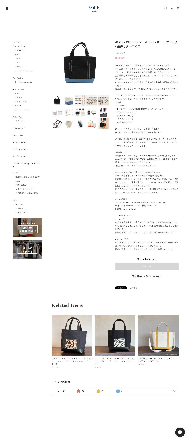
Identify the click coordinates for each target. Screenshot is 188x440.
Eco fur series (19, 158)
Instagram (20, 206)
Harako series (19, 150)
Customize (18, 136)
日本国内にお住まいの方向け (147, 276)
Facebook (19, 210)
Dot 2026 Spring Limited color (27, 166)
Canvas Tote (19, 46)
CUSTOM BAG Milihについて (28, 179)
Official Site (20, 214)
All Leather (19, 122)
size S (17, 54)
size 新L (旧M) (21, 102)
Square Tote (18, 90)
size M (17, 59)
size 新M (18, 98)
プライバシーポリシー (25, 191)
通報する (133, 288)
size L (17, 63)
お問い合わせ (21, 187)
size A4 (18, 106)
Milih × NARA (20, 143)
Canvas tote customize (24, 71)
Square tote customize (24, 110)
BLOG (18, 183)
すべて (61, 391)
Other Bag (17, 117)
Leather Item (19, 129)
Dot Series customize (23, 82)
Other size (19, 67)
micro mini (19, 50)
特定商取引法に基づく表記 (27, 195)
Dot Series (18, 78)
